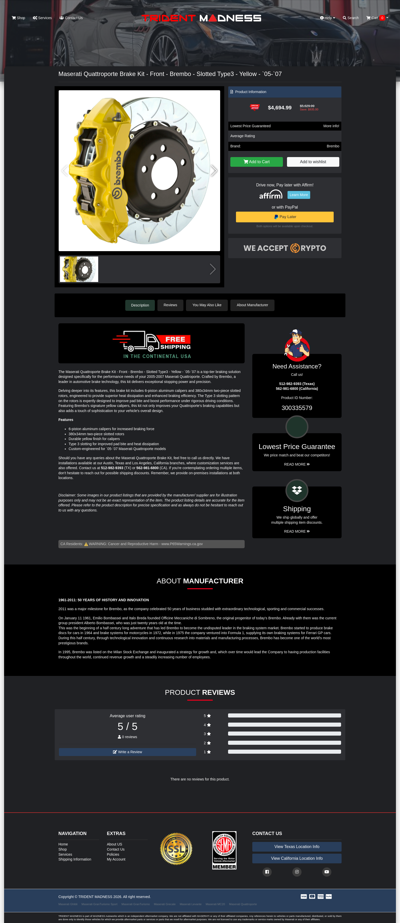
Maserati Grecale (165, 903)
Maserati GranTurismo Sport (100, 903)
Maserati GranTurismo (135, 903)
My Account (116, 859)
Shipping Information (74, 859)
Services (42, 18)
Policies (113, 854)
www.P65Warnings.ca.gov (182, 544)
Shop (18, 18)
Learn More (299, 195)
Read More (297, 464)
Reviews (171, 305)
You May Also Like (207, 305)
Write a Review (127, 752)
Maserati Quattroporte (243, 903)
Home (63, 844)
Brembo (333, 146)
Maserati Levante (191, 903)
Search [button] (351, 18)
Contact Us (71, 18)
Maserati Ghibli (68, 903)
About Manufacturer (253, 305)
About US (114, 844)
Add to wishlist (313, 162)
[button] (214, 170)
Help (327, 18)
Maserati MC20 (215, 903)
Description (140, 305)
